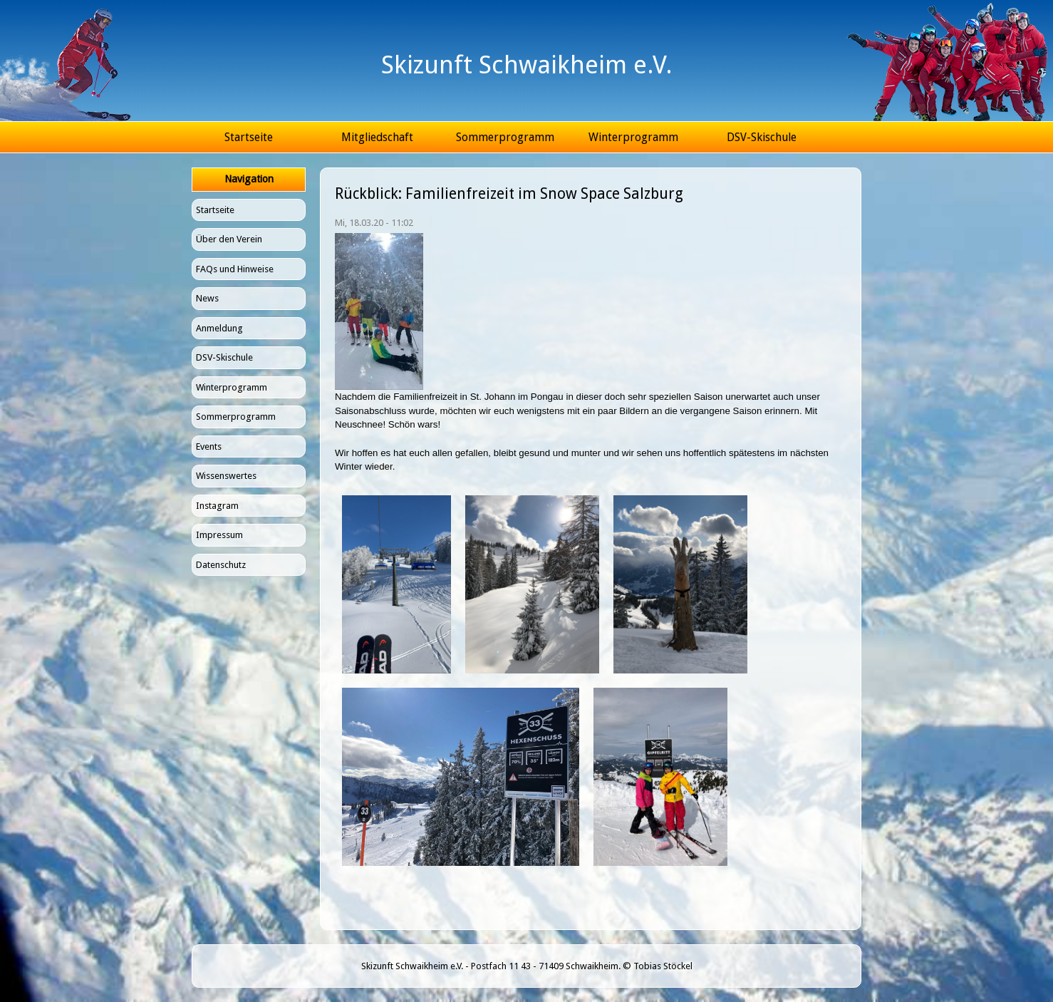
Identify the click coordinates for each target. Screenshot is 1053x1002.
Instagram (217, 505)
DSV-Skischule (762, 137)
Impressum (219, 535)
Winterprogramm (633, 137)
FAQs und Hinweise (235, 269)
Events (209, 446)
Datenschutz (221, 564)
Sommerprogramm (505, 137)
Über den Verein (229, 239)
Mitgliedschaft (377, 137)
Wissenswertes (226, 475)
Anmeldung (219, 328)
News (207, 298)
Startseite (248, 137)
